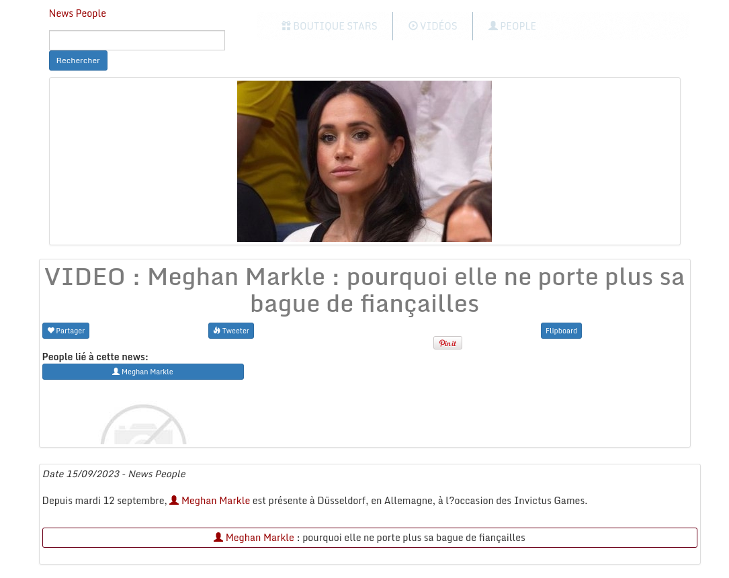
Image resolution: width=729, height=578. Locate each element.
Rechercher (78, 60)
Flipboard (561, 330)
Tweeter (231, 330)
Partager (66, 330)
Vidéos (433, 26)
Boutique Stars (330, 26)
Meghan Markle (209, 500)
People (512, 26)
